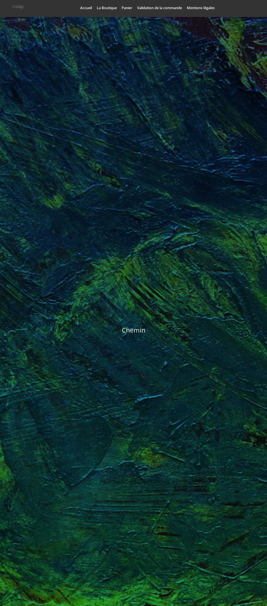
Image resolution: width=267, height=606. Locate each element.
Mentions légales (201, 8)
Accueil (86, 8)
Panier (127, 8)
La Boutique (107, 8)
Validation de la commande (159, 8)
